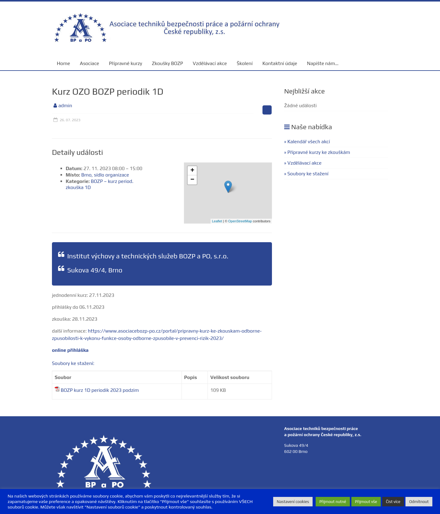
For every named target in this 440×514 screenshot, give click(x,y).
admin (65, 105)
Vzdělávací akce (210, 63)
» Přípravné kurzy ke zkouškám (317, 152)
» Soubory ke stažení (306, 174)
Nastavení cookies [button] (293, 501)
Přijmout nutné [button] (332, 501)
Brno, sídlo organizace (105, 175)
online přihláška (70, 350)
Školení (245, 63)
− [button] (192, 179)
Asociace (89, 63)
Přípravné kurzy (125, 63)
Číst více (393, 501)
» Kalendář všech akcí (307, 141)
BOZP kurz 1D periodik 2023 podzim (100, 390)
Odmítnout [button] (419, 501)
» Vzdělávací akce (302, 163)
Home (63, 63)
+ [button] (192, 170)
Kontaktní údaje (279, 63)
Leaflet (217, 221)
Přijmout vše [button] (366, 501)
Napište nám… (323, 63)
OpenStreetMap (240, 221)
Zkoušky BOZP (167, 63)
